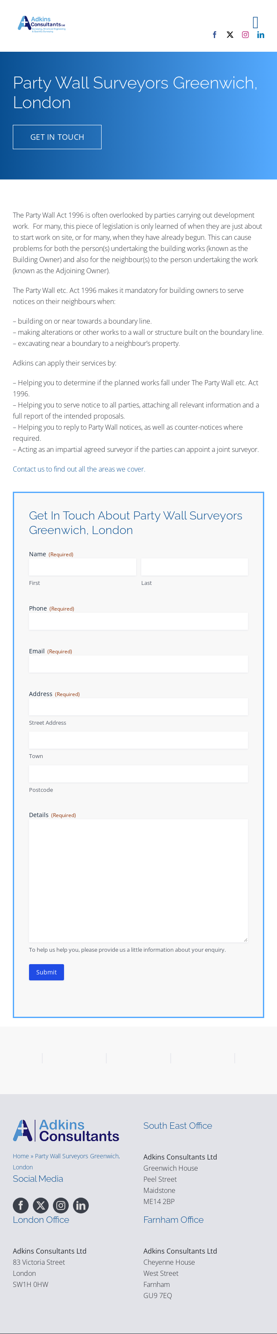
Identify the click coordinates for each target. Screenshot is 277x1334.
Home (21, 1156)
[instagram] (245, 34)
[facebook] (214, 34)
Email (50, 651)
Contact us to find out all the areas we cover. (79, 469)
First (34, 583)
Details (52, 815)
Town (36, 756)
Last (146, 583)
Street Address (47, 722)
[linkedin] (260, 34)
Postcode (41, 790)
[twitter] (230, 34)
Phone (51, 608)
